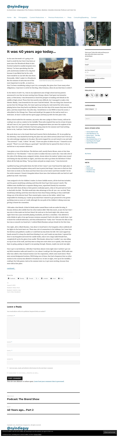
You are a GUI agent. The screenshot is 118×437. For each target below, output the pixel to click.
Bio (15, 17)
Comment (11, 315)
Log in (88, 166)
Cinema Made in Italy (92, 132)
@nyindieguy (18, 6)
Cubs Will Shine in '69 (92, 133)
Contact (94, 17)
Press (69, 17)
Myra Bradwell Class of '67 (93, 139)
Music (18, 287)
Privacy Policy (37, 434)
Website (10, 359)
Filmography (23, 17)
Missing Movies (90, 137)
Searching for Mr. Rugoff (93, 141)
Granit (9, 292)
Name (9, 342)
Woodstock (17, 292)
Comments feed (90, 170)
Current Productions (37, 17)
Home (9, 17)
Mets (12, 292)
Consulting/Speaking (81, 17)
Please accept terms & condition (95, 78)
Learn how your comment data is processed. (49, 381)
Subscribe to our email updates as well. (24, 373)
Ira (7, 282)
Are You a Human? (98, 73)
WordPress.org (90, 171)
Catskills (15, 290)
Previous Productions (55, 17)
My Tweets (88, 153)
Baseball (9, 287)
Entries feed (89, 168)
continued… (11, 268)
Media (14, 287)
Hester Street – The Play (93, 135)
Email (9, 350)
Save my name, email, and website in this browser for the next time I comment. (31, 368)
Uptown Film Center (91, 143)
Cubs (19, 290)
